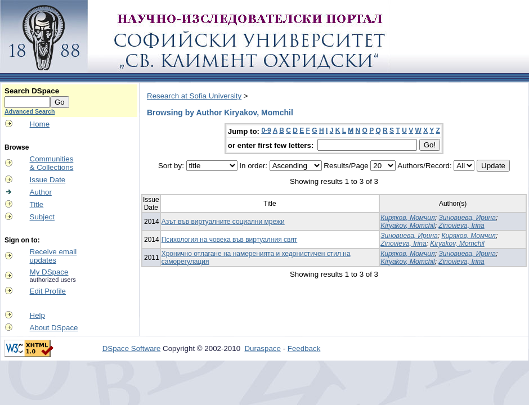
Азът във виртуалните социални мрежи (223, 222)
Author (41, 192)
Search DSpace (32, 91)
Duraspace (262, 348)
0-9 (266, 130)
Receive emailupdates (53, 256)
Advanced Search (30, 111)
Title (37, 204)
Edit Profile (48, 291)
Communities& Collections (52, 163)
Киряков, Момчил (407, 218)
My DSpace (49, 272)
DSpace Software (131, 348)
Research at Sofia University (194, 96)
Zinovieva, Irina (461, 226)
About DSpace (54, 327)
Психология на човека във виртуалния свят (230, 240)
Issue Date (48, 180)
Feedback (304, 348)
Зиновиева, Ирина (466, 218)
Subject (42, 217)
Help (37, 315)
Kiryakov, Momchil (407, 226)
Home (40, 124)
